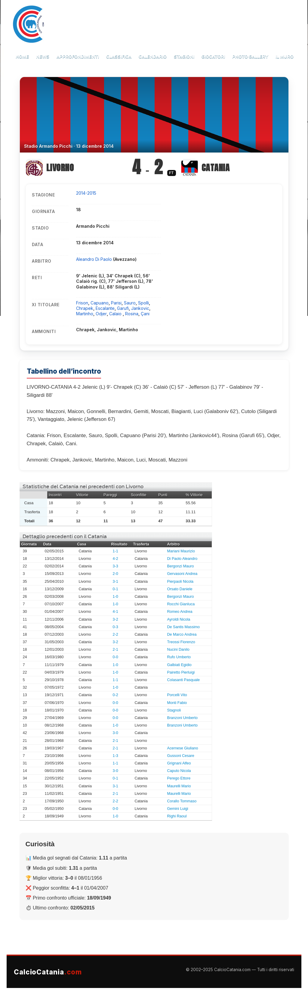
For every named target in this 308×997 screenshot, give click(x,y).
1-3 (115, 756)
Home (22, 56)
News (42, 56)
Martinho (84, 313)
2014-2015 (86, 193)
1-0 (115, 596)
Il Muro (285, 56)
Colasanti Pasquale (183, 680)
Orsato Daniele (179, 589)
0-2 (115, 695)
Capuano (100, 302)
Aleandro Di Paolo (94, 259)
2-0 (115, 574)
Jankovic (140, 308)
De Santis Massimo (183, 627)
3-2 (115, 619)
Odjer (101, 313)
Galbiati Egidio (179, 665)
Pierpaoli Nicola (180, 581)
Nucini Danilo (178, 649)
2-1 (115, 649)
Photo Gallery (250, 56)
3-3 (115, 566)
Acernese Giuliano (182, 748)
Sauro (130, 302)
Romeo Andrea (179, 612)
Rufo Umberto (179, 657)
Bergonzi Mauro (180, 566)
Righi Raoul (177, 816)
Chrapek (84, 308)
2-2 (115, 634)
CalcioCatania (48, 972)
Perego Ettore (179, 778)
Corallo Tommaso (182, 801)
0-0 (115, 657)
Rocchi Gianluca (181, 604)
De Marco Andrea (182, 634)
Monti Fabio (177, 703)
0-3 (115, 627)
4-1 (115, 612)
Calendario (153, 56)
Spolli (143, 302)
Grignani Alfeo (179, 763)
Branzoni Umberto (182, 718)
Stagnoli (174, 710)
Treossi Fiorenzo (181, 642)
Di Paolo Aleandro (182, 559)
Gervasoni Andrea (182, 574)
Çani (145, 313)
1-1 (115, 551)
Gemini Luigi (177, 809)
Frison (82, 302)
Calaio (116, 313)
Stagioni (184, 56)
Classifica (118, 56)
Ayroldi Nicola (178, 619)
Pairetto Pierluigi (181, 672)
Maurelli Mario (179, 786)
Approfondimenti (78, 56)
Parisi (116, 302)
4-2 (115, 559)
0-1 (115, 589)
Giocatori (213, 56)
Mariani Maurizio (181, 551)
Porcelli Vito (177, 695)
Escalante (105, 308)
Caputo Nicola (179, 771)
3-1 (115, 581)
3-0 (115, 733)
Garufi (123, 308)
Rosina (131, 313)
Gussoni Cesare (180, 756)
